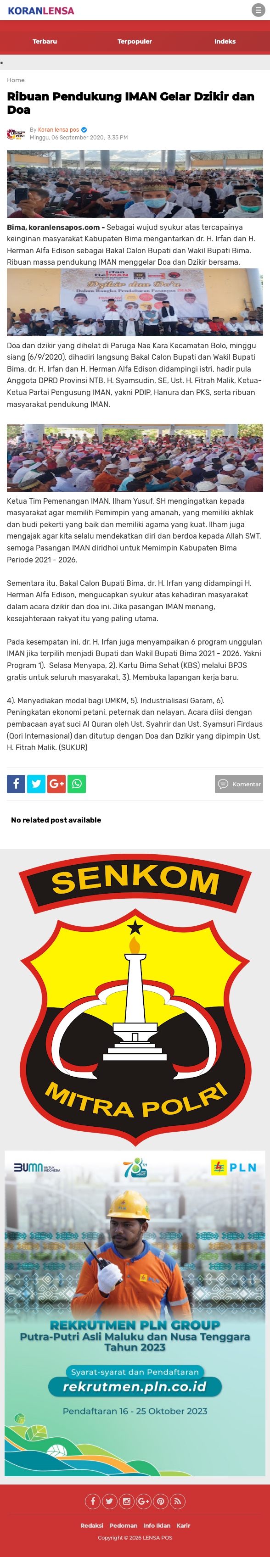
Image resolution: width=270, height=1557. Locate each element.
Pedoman (123, 1525)
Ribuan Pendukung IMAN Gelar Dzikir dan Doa (130, 103)
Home (15, 80)
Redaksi (91, 1525)
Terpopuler (135, 41)
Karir (183, 1525)
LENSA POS (157, 1538)
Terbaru (45, 41)
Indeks (225, 41)
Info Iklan (156, 1525)
